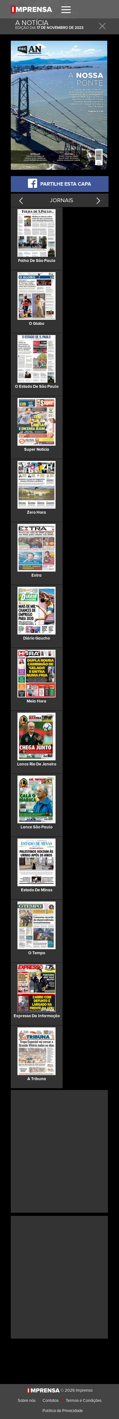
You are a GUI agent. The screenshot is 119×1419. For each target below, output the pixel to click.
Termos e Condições (84, 1400)
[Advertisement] (59, 1150)
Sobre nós (27, 1400)
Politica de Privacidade (63, 1410)
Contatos (51, 1400)
